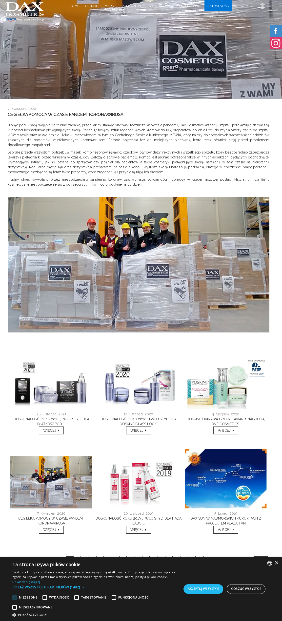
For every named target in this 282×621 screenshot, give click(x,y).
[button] (95, 587)
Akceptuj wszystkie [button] (203, 589)
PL (265, 6)
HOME (74, 6)
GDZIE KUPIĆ (158, 6)
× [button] (276, 563)
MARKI (110, 6)
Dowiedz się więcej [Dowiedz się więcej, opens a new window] (26, 582)
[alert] (141, 589)
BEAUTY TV (244, 6)
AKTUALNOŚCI (218, 6)
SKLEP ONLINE (132, 6)
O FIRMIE (92, 6)
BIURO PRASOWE (187, 6)
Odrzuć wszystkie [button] (246, 589)
